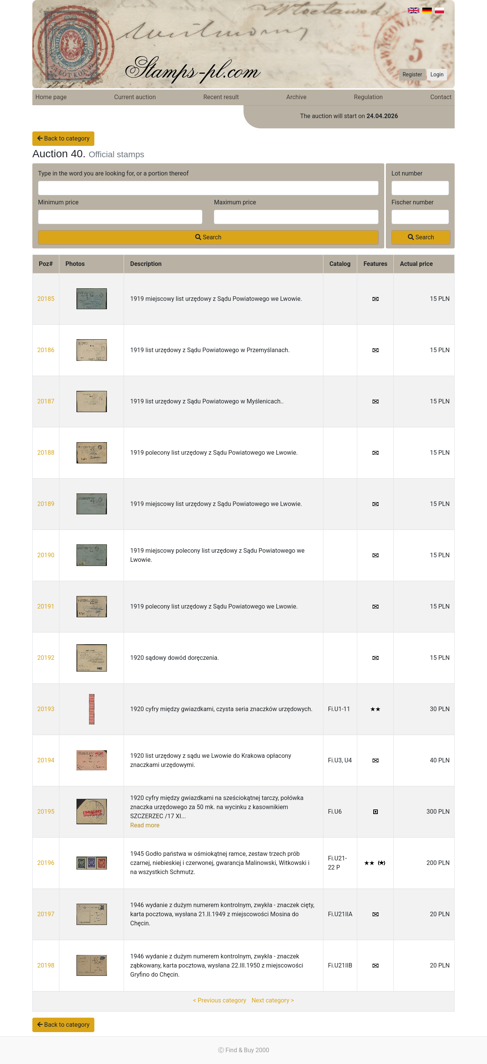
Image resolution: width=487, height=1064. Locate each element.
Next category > (272, 1000)
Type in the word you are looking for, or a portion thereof (113, 173)
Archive (296, 97)
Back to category (63, 138)
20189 (45, 503)
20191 (45, 606)
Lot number (407, 173)
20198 (45, 965)
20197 (45, 914)
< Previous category (219, 1000)
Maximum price (235, 202)
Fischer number (413, 202)
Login (437, 74)
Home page (51, 97)
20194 (45, 760)
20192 (45, 657)
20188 (45, 452)
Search (208, 237)
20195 (45, 811)
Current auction (135, 97)
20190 (45, 555)
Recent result (221, 97)
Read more (144, 825)
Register (412, 74)
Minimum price (58, 202)
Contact (441, 97)
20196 (45, 862)
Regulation (368, 97)
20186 (45, 350)
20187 (45, 401)
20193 (45, 709)
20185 (45, 298)
